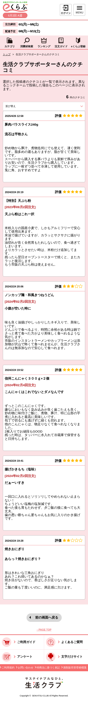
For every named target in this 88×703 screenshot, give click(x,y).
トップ (7, 54)
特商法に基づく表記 (48, 667)
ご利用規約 (8, 667)
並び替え (18, 106)
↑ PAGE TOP (44, 629)
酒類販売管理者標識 (74, 667)
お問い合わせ (25, 667)
